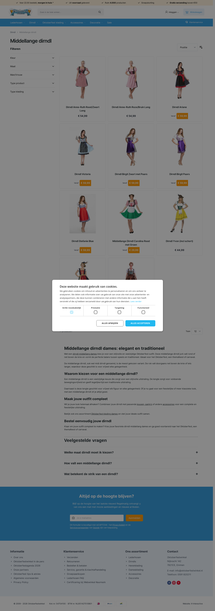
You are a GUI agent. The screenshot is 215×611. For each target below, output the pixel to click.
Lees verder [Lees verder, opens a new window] (136, 301)
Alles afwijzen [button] (110, 323)
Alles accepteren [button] (140, 323)
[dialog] (107, 305)
